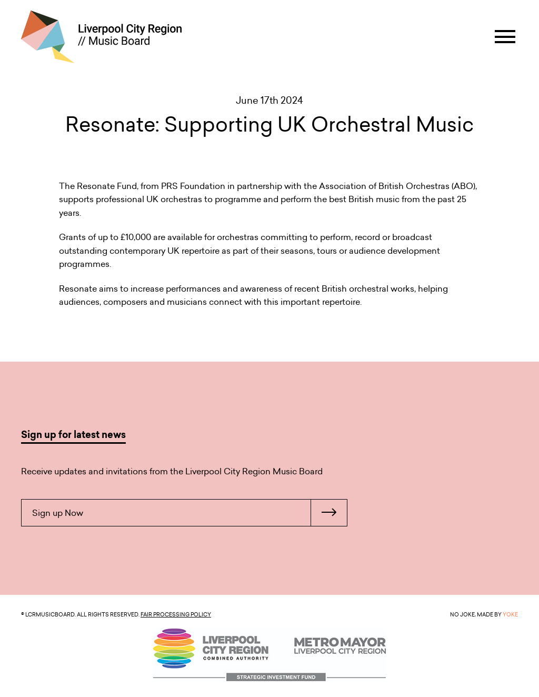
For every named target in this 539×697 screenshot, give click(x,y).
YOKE (510, 614)
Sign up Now (189, 513)
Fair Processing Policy (176, 614)
